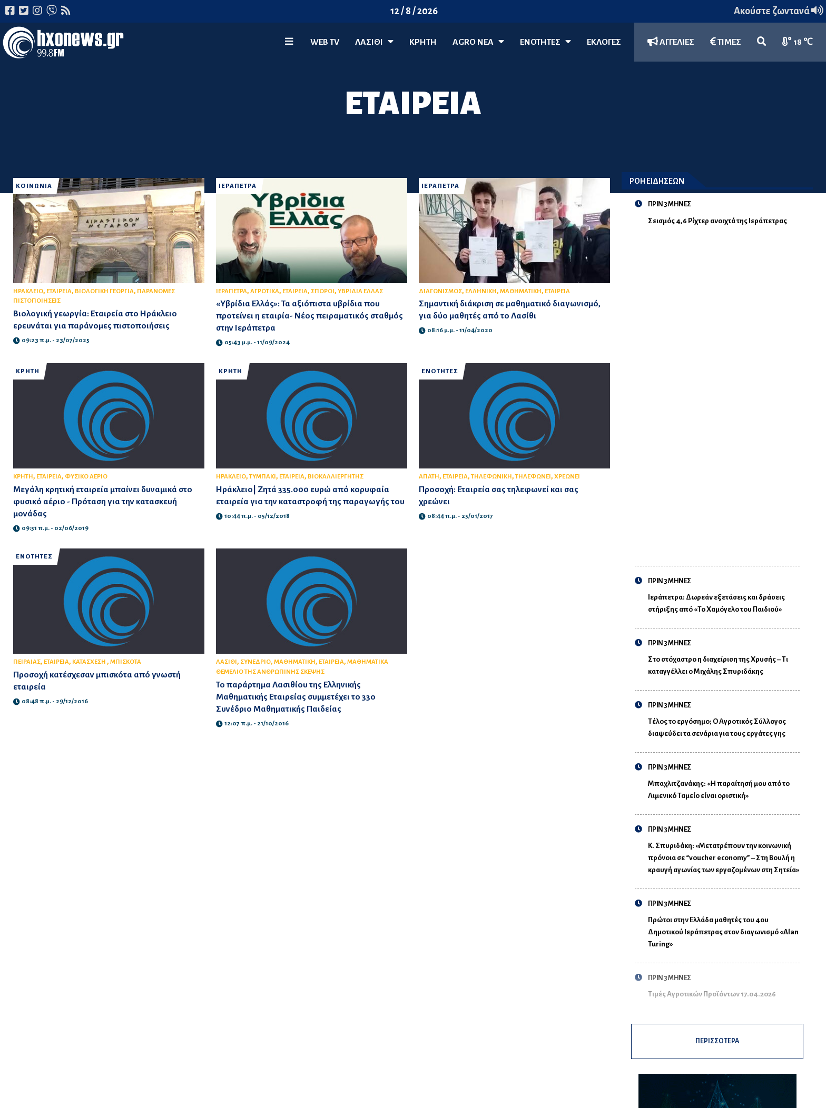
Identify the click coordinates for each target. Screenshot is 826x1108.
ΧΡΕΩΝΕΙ (567, 476)
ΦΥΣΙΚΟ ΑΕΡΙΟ (86, 476)
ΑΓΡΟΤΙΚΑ (264, 291)
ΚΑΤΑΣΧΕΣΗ (89, 661)
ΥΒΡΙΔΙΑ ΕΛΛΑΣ (360, 291)
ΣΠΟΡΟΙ (323, 291)
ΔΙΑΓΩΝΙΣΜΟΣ (440, 291)
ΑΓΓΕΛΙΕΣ (670, 42)
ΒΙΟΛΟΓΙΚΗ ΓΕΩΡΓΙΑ (104, 291)
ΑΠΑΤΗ (429, 476)
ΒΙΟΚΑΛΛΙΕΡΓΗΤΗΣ (335, 476)
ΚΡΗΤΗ (423, 42)
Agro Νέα (478, 42)
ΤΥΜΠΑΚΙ (262, 476)
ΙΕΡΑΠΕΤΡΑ (238, 186)
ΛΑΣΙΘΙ (226, 661)
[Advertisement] (724, 389)
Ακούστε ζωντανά (778, 11)
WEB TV (324, 42)
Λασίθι (374, 42)
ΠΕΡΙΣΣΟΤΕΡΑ (717, 1045)
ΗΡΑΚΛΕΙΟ (28, 291)
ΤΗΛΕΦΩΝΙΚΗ (491, 476)
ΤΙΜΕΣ (725, 42)
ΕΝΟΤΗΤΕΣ (545, 42)
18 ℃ (797, 42)
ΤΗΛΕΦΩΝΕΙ (533, 476)
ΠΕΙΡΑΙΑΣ (27, 661)
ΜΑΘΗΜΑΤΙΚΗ (521, 291)
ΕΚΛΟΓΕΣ (604, 42)
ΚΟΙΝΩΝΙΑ (34, 186)
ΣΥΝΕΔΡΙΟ (255, 661)
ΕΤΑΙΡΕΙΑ (59, 291)
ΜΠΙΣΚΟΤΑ (125, 661)
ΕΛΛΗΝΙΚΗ (481, 291)
